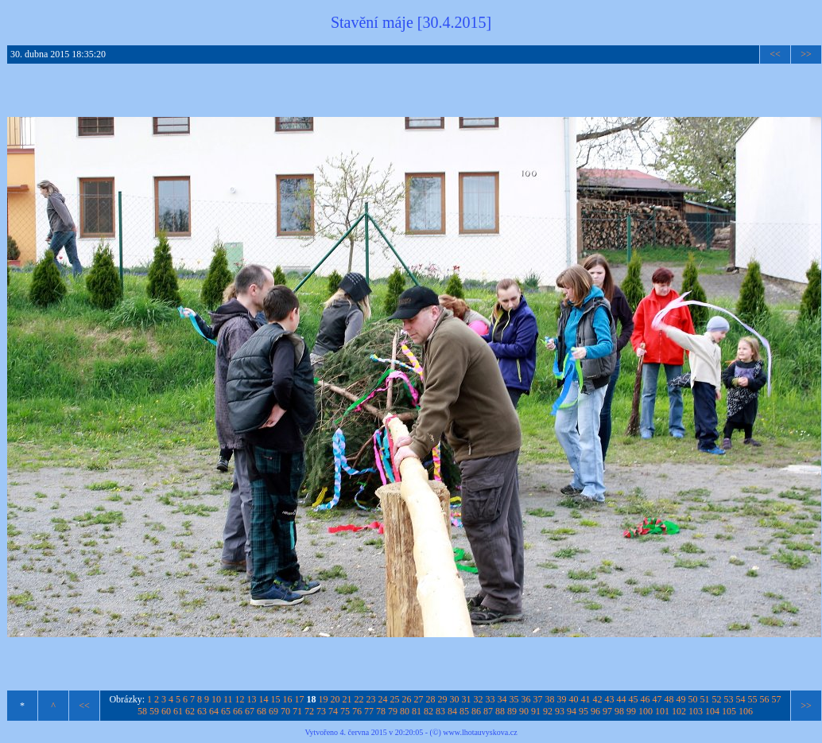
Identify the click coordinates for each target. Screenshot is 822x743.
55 (753, 699)
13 (252, 699)
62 (190, 711)
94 (571, 711)
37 (538, 699)
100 (645, 711)
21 (347, 699)
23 (371, 699)
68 (261, 711)
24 (383, 699)
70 (285, 711)
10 (216, 699)
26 (407, 699)
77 (369, 711)
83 (440, 711)
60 (166, 711)
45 (633, 699)
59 (154, 711)
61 (178, 711)
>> (806, 54)
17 (299, 699)
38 (550, 699)
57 (776, 699)
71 (297, 711)
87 (488, 711)
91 (536, 711)
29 (443, 699)
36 (526, 699)
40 (574, 699)
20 (335, 699)
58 (142, 711)
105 (729, 711)
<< (775, 54)
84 (452, 711)
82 (428, 711)
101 (662, 711)
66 (237, 711)
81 (416, 711)
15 (276, 699)
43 (610, 699)
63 (202, 711)
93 (559, 711)
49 (681, 699)
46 (645, 699)
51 (705, 699)
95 (583, 711)
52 (717, 699)
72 (309, 711)
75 (345, 711)
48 (669, 699)
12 (240, 699)
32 (478, 699)
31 (466, 699)
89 (512, 711)
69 (273, 711)
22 (359, 699)
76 (357, 711)
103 (695, 711)
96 (595, 711)
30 (454, 699)
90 (524, 711)
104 (712, 711)
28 (431, 699)
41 (586, 699)
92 (548, 711)
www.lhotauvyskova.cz (480, 732)
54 (741, 699)
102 (679, 711)
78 (381, 711)
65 (226, 711)
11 (228, 699)
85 (464, 711)
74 (333, 711)
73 (321, 711)
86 (476, 711)
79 (392, 711)
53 (729, 699)
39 (562, 699)
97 (607, 711)
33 (490, 699)
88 (500, 711)
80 (404, 711)
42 (598, 699)
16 (288, 699)
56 (765, 699)
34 (502, 699)
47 (657, 699)
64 (214, 711)
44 (621, 699)
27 (419, 699)
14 (264, 699)
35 (514, 699)
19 (323, 699)
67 (249, 711)
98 (619, 711)
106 (746, 711)
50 (693, 699)
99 (631, 711)
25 (395, 699)
